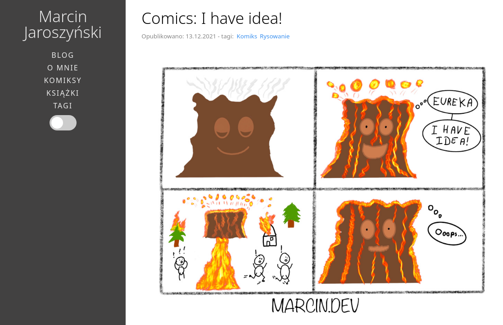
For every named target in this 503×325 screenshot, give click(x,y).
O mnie (63, 67)
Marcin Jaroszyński (63, 23)
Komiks (246, 36)
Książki (62, 93)
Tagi (63, 105)
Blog (62, 55)
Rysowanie (275, 36)
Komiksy (63, 80)
